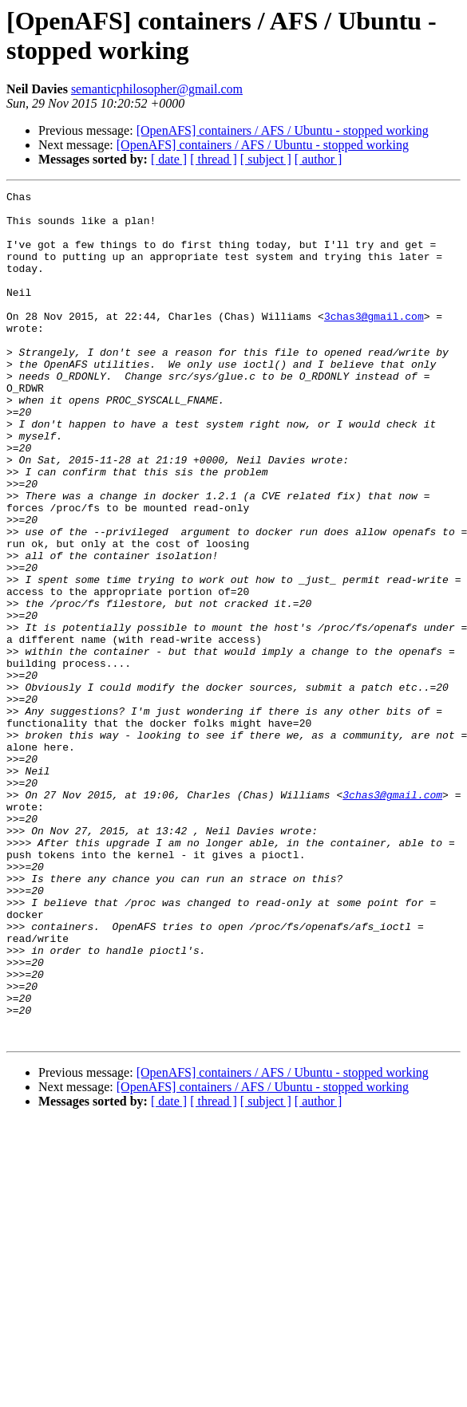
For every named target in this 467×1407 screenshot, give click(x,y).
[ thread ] (213, 159)
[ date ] (169, 159)
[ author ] (318, 159)
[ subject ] (265, 159)
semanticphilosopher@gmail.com (157, 89)
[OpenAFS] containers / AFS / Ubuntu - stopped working (283, 130)
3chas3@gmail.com (374, 342)
